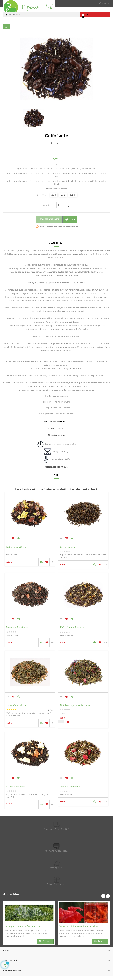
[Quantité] (61, 205)
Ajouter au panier (49, 219)
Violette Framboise (70, 786)
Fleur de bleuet (62, 413)
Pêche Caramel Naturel (72, 627)
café (72, 413)
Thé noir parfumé (62, 402)
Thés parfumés (50, 408)
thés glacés (64, 408)
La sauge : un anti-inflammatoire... (23, 926)
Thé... (62, 713)
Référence (52, 428)
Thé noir (47, 402)
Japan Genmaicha (16, 705)
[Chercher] (41, 15)
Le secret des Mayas (17, 627)
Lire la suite (44, 941)
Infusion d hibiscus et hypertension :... (79, 926)
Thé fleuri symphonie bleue (75, 705)
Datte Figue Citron (16, 546)
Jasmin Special (67, 546)
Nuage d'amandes (15, 786)
